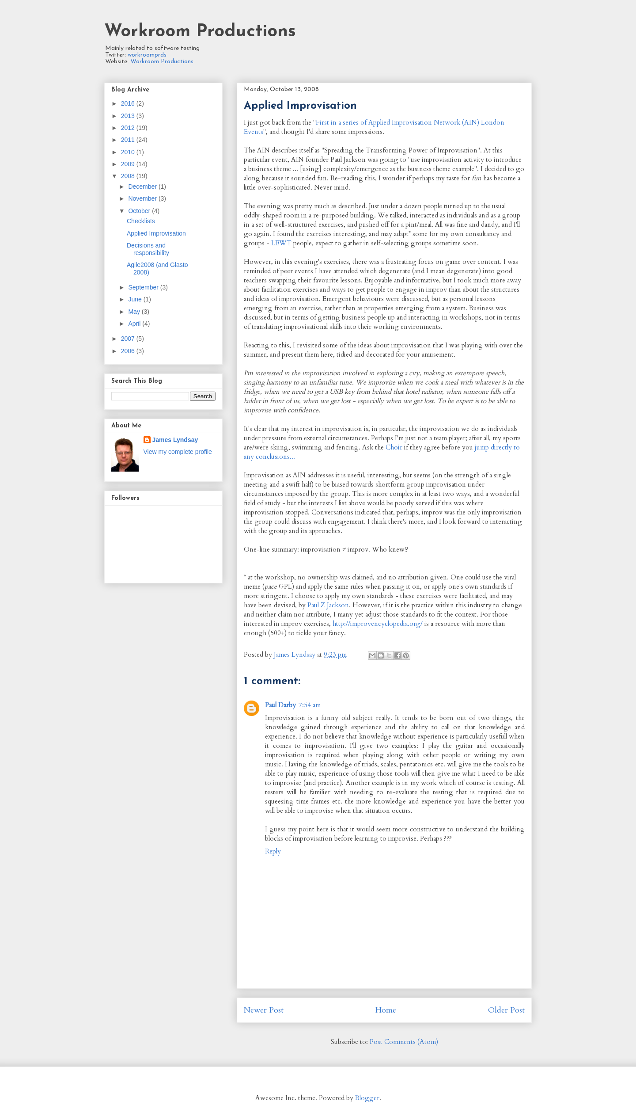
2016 (128, 103)
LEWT (281, 243)
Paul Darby (280, 705)
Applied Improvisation (156, 233)
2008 (128, 175)
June (135, 299)
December (143, 186)
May (134, 311)
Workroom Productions (200, 32)
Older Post (506, 1010)
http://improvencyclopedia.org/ (378, 623)
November (143, 198)
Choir (394, 447)
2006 (128, 350)
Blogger (367, 1097)
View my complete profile (178, 451)
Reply (273, 851)
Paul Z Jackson (328, 605)
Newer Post (264, 1010)
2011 (128, 139)
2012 (128, 127)
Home (385, 1010)
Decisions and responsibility (148, 249)
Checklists (141, 221)
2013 (128, 115)
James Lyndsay (175, 439)
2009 (128, 164)
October (140, 210)
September (144, 287)
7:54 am (310, 705)
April (135, 323)
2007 (128, 338)
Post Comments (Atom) (404, 1041)
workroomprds (147, 55)
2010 (128, 152)
